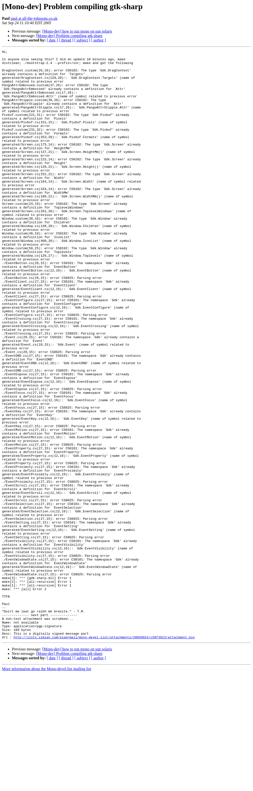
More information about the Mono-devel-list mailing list (46, 787)
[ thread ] (66, 40)
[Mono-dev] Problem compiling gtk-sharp (69, 36)
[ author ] (98, 40)
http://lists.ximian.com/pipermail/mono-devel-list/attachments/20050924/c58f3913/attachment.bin (104, 755)
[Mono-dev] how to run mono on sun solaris (77, 31)
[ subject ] (82, 40)
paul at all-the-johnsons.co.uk (34, 18)
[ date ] (52, 40)
